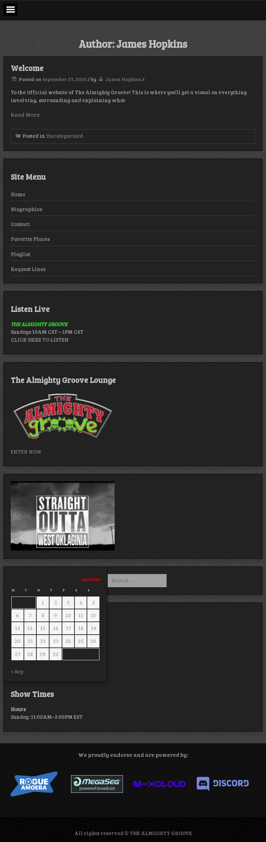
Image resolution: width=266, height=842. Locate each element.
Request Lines (28, 269)
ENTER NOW (26, 451)
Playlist (20, 254)
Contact (20, 224)
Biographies (26, 209)
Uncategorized (64, 135)
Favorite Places (30, 238)
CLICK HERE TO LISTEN (40, 339)
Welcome (27, 68)
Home (18, 194)
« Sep (17, 671)
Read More (25, 114)
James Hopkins (123, 79)
